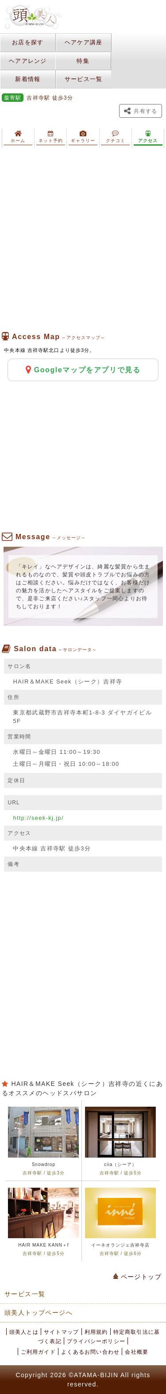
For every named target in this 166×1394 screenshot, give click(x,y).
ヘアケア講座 (84, 42)
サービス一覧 (84, 79)
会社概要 (136, 1352)
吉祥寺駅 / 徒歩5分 (121, 1172)
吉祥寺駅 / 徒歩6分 (121, 1253)
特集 (83, 61)
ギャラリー (83, 137)
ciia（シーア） (120, 1164)
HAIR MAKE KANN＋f (43, 1245)
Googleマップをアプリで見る (83, 370)
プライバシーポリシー (96, 1341)
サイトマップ (61, 1332)
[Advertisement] (83, 240)
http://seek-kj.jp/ (38, 818)
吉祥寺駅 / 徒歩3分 (44, 1172)
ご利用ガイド (38, 1352)
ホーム (18, 137)
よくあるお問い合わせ (90, 1352)
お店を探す (28, 42)
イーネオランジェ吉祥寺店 (120, 1245)
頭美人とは (24, 1332)
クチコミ (115, 137)
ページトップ (137, 1276)
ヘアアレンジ (28, 61)
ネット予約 (51, 137)
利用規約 (96, 1332)
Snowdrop (43, 1164)
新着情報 (27, 79)
